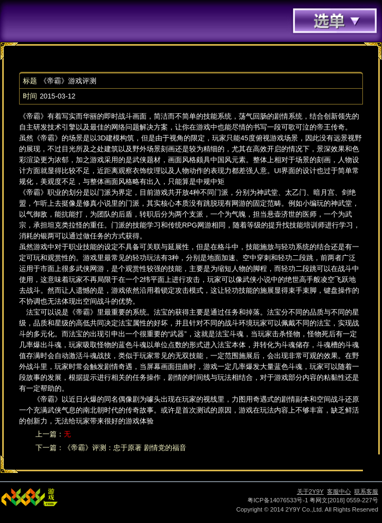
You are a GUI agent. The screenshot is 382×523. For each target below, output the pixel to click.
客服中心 (339, 491)
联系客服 (366, 491)
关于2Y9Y (310, 491)
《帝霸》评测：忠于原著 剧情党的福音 (125, 448)
